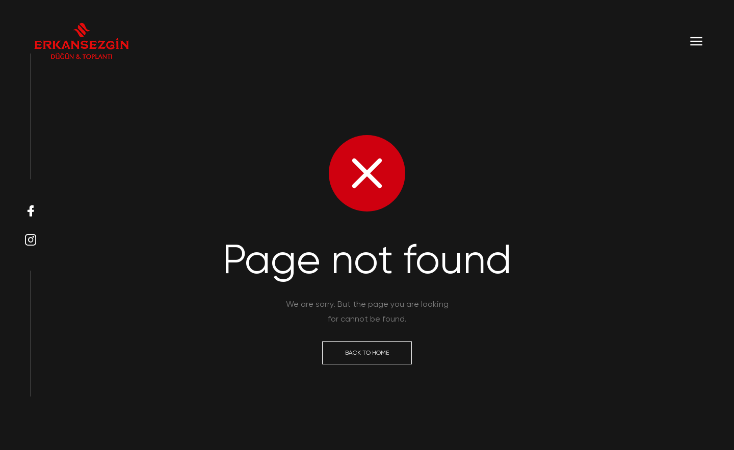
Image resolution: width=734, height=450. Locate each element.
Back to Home (367, 352)
